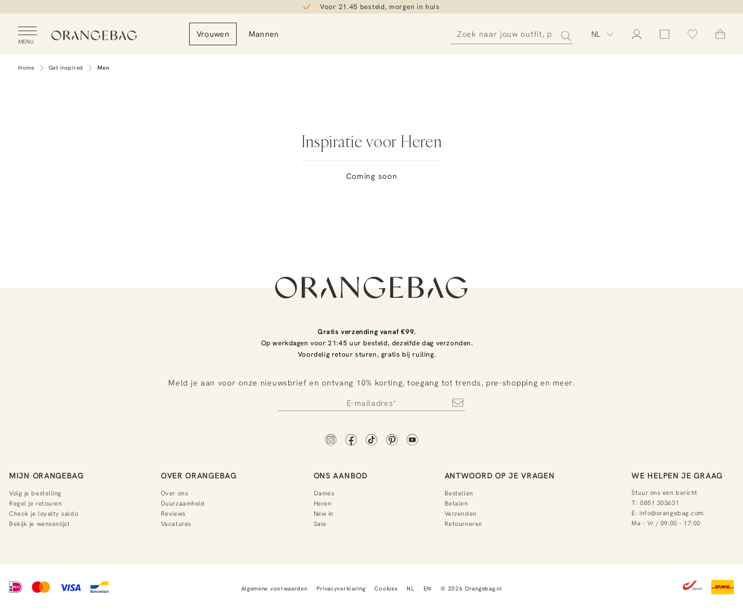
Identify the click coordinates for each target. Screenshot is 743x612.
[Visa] (70, 588)
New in (324, 513)
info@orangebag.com (671, 513)
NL (410, 588)
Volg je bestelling (35, 493)
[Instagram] (330, 441)
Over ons (174, 493)
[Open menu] (27, 36)
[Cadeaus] (269, 121)
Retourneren (463, 524)
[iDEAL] (16, 588)
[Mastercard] (41, 588)
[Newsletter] (371, 402)
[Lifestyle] (371, 121)
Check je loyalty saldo (43, 513)
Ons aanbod (341, 475)
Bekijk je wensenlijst (39, 524)
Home (26, 67)
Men (103, 67)
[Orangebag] (114, 36)
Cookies (386, 588)
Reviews (173, 513)
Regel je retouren (35, 503)
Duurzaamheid (183, 503)
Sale (320, 524)
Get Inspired (66, 67)
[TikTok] (371, 441)
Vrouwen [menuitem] (252, 34)
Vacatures (176, 524)
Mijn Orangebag (46, 475)
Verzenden (461, 513)
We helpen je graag (677, 475)
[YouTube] (412, 441)
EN (428, 588)
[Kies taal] (602, 34)
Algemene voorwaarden (274, 588)
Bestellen (459, 493)
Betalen (456, 503)
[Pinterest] (392, 441)
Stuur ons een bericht (664, 493)
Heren (323, 503)
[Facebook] (351, 441)
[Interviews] (473, 121)
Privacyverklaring (341, 588)
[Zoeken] (511, 34)
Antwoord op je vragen (500, 475)
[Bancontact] (99, 588)
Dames (324, 493)
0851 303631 (659, 503)
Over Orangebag (199, 475)
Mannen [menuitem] (303, 34)
